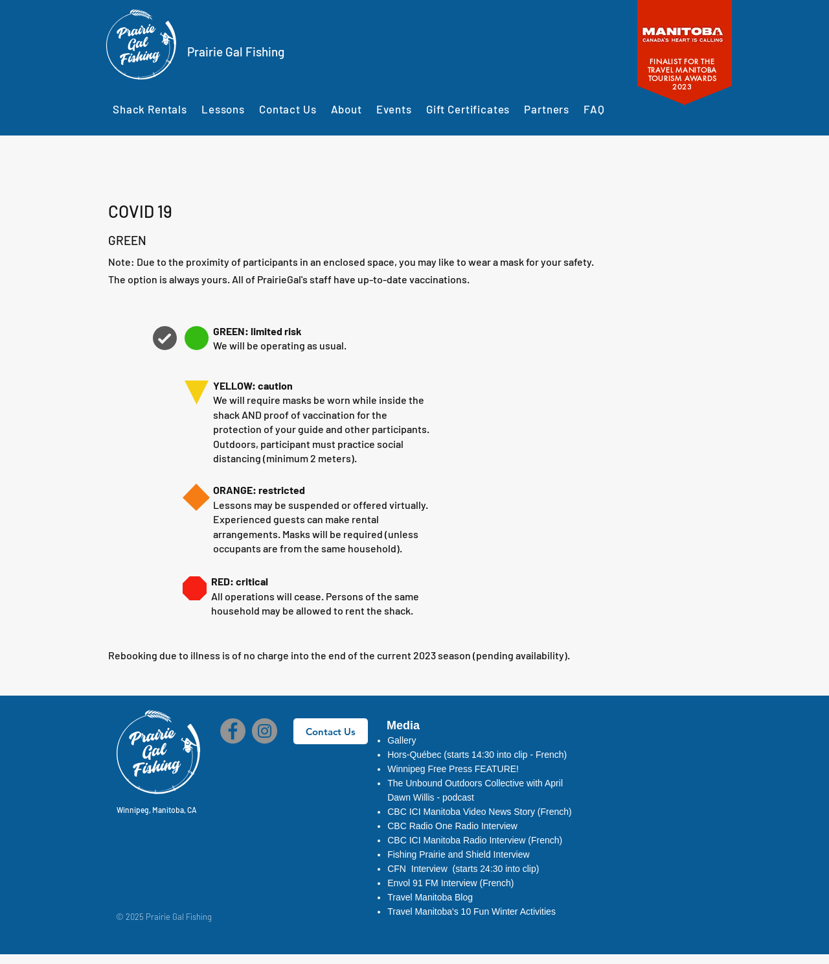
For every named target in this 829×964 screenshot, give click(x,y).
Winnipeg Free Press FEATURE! (453, 769)
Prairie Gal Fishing (235, 51)
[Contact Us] (330, 731)
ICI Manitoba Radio (449, 840)
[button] (453, 826)
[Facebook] (232, 731)
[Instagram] (264, 731)
